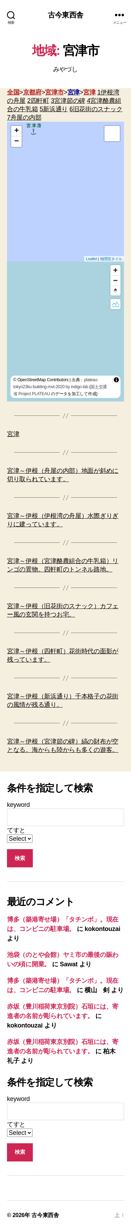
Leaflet (91, 259)
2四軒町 (38, 100)
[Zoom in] (115, 270)
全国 (13, 92)
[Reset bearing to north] (115, 290)
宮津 (73, 92)
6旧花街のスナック (96, 109)
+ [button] (16, 131)
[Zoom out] (115, 280)
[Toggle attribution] (116, 380)
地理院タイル (111, 259)
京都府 (32, 92)
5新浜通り (53, 109)
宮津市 (54, 92)
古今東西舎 (65, 15)
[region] (65, 331)
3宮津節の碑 (68, 100)
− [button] (16, 141)
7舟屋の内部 (24, 117)
